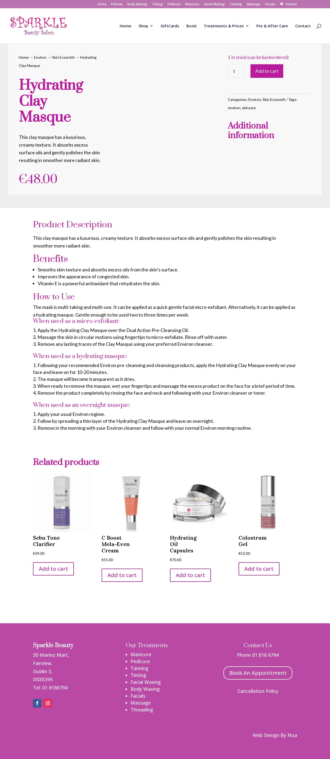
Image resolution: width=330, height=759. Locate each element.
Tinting (157, 4)
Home (101, 4)
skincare (249, 107)
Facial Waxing (214, 4)
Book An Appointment (258, 672)
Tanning (235, 4)
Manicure (192, 4)
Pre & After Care (272, 26)
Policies (117, 4)
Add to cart (266, 71)
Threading (142, 709)
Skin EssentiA (63, 57)
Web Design (266, 735)
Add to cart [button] (53, 568)
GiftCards (170, 26)
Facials (270, 4)
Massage (253, 4)
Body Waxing (137, 4)
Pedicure (174, 4)
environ (234, 107)
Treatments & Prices (224, 26)
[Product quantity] (236, 71)
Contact (303, 26)
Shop (143, 26)
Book (191, 26)
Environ (40, 57)
